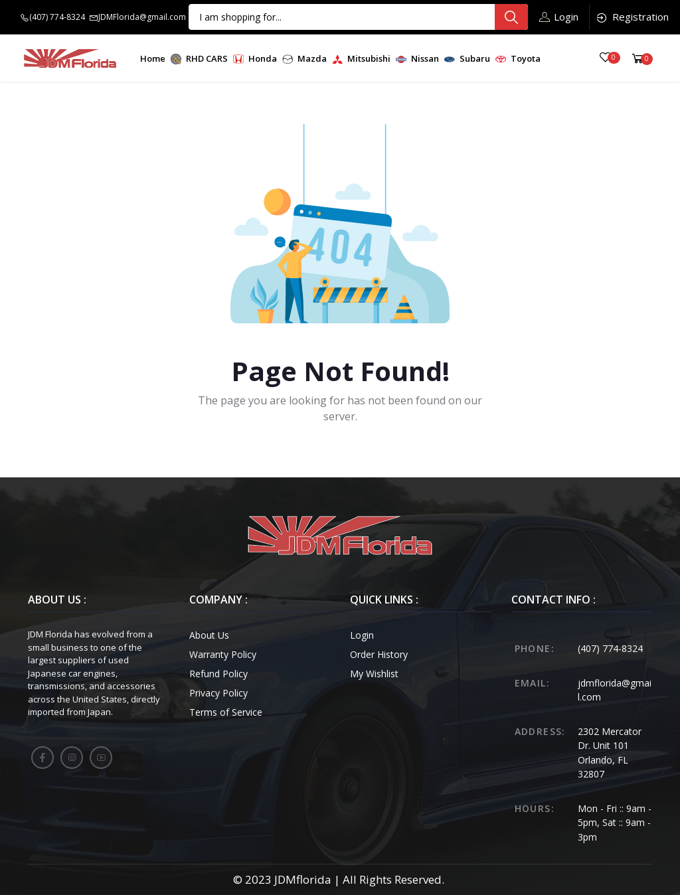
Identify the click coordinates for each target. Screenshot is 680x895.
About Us (209, 635)
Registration (632, 17)
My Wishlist (374, 673)
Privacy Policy (218, 693)
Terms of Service (225, 712)
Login (558, 16)
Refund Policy (218, 673)
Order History (379, 654)
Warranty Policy (222, 654)
